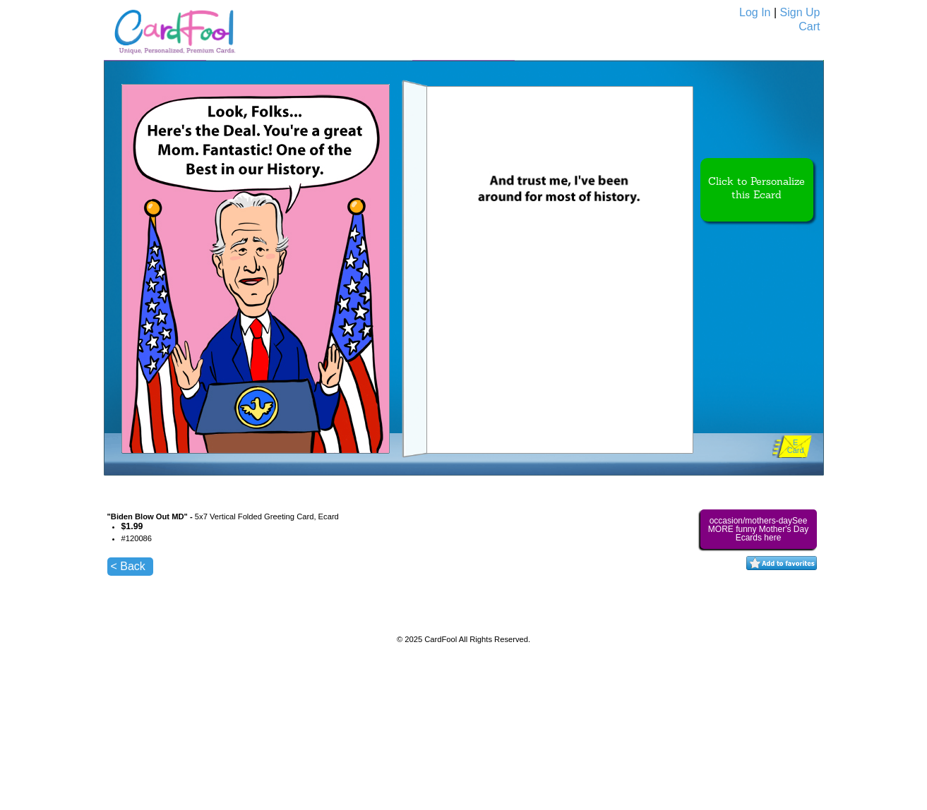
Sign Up (800, 12)
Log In (754, 12)
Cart (809, 26)
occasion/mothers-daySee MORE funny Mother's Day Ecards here (758, 529)
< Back (128, 566)
